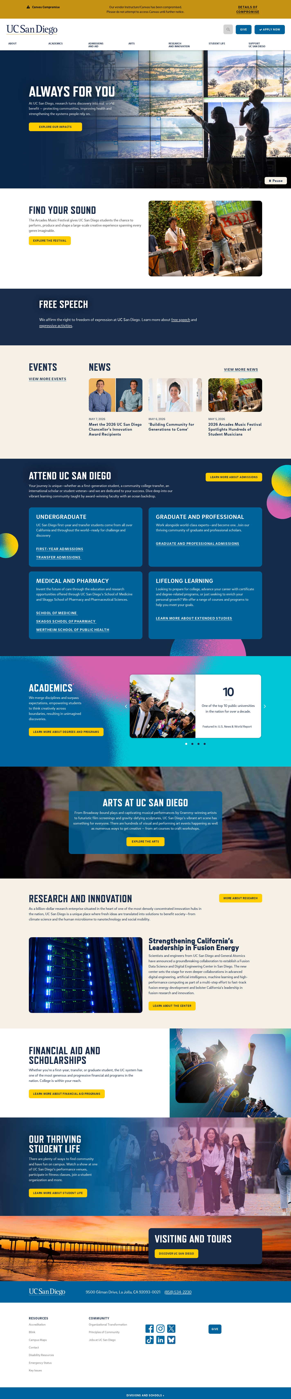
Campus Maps (38, 1344)
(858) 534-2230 (178, 1296)
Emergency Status (40, 1367)
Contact (34, 1351)
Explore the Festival (50, 243)
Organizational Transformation (108, 1328)
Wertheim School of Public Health (72, 632)
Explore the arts (146, 844)
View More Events (47, 381)
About (13, 46)
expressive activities (55, 328)
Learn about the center (172, 1009)
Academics (56, 46)
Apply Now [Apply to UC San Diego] (269, 32)
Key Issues (35, 1374)
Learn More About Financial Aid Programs (67, 1097)
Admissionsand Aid (97, 47)
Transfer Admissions (58, 560)
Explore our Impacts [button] (55, 129)
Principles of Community (104, 1336)
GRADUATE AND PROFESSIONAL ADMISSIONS (197, 546)
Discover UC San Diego (177, 1257)
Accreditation (37, 1328)
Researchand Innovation (180, 47)
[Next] (265, 708)
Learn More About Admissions (233, 478)
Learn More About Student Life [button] (58, 1196)
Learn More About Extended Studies (194, 621)
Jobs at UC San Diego (102, 1344)
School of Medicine (57, 615)
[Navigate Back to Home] (32, 29)
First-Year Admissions (59, 551)
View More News (241, 372)
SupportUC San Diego (258, 47)
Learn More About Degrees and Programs (67, 734)
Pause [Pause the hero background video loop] (276, 183)
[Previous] (126, 708)
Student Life (218, 46)
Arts (132, 46)
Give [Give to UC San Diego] (243, 32)
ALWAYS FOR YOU (72, 94)
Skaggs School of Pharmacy (66, 624)
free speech (180, 322)
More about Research (240, 901)
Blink (32, 1336)
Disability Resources (41, 1359)
